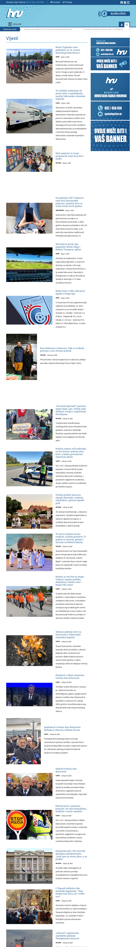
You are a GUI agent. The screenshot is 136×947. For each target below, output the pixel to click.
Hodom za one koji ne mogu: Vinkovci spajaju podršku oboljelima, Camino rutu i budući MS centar (71, 670)
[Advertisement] (47, 201)
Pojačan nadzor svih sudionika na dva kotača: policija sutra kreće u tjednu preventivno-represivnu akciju (70, 510)
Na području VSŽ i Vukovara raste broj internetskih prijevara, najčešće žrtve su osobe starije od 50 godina (71, 223)
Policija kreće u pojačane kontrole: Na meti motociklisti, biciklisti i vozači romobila (71, 925)
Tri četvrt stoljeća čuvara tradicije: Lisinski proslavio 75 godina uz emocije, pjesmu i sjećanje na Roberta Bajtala (70, 616)
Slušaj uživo (118, 13)
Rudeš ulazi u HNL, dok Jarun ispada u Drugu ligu (69, 329)
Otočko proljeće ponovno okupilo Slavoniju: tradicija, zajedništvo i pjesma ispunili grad (70, 566)
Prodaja (67, 2)
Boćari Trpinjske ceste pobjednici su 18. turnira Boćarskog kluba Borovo (46, 29)
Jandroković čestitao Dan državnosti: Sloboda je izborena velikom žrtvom (61, 837)
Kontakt (55, 2)
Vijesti (58, 118)
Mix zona (58, 179)
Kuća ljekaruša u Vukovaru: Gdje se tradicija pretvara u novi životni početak (62, 389)
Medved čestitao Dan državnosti (70, 880)
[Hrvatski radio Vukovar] (14, 13)
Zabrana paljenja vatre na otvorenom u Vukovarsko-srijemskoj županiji (72, 734)
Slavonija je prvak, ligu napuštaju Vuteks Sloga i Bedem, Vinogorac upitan (71, 277)
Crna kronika (60, 237)
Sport (57, 64)
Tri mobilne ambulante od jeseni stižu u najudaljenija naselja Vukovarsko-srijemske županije (70, 105)
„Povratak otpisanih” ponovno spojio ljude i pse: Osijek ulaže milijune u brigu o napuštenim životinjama (71, 456)
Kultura (58, 630)
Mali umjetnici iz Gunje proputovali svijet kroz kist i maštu (71, 171)
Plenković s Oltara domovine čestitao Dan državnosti (68, 782)
